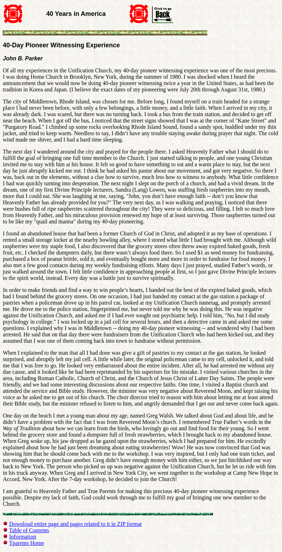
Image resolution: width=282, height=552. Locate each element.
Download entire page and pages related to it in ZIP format (75, 524)
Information (22, 537)
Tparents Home (26, 543)
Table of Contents (29, 530)
